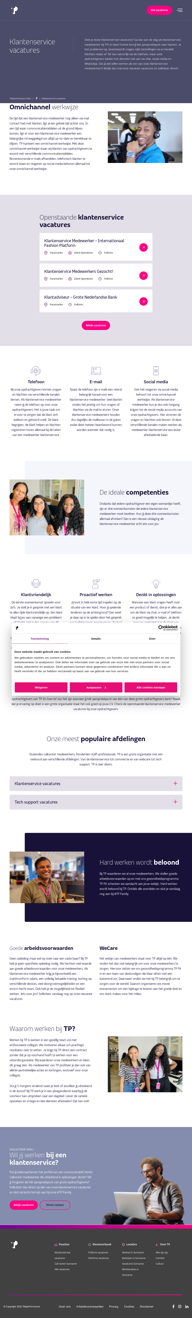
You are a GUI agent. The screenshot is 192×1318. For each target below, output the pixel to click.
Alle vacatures (62, 1269)
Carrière (160, 1258)
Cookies (129, 1306)
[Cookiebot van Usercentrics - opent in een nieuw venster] (161, 628)
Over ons (65, 1306)
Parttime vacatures (98, 1258)
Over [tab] (152, 638)
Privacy (114, 1306)
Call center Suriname (66, 1263)
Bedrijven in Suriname (134, 1258)
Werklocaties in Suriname (130, 1272)
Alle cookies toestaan (150, 687)
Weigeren (41, 687)
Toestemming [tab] (40, 638)
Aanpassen (96, 687)
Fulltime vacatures (98, 1252)
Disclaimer (147, 1306)
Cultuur (160, 1263)
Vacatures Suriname (133, 1263)
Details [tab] (96, 638)
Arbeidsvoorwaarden (90, 1306)
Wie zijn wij (162, 1252)
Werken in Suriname (133, 1252)
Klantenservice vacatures (62, 1255)
